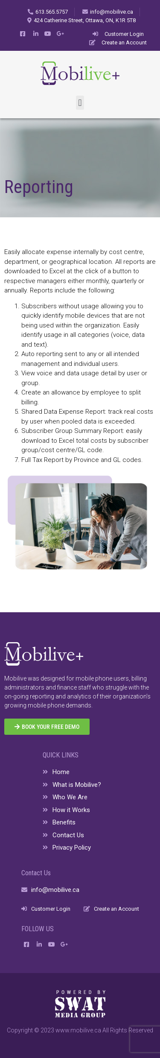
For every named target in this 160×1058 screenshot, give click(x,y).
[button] (80, 103)
